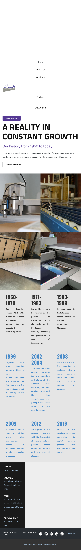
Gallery (40, 97)
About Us (40, 69)
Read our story (13, 165)
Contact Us (11, 118)
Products (40, 77)
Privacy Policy (73, 533)
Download (40, 107)
